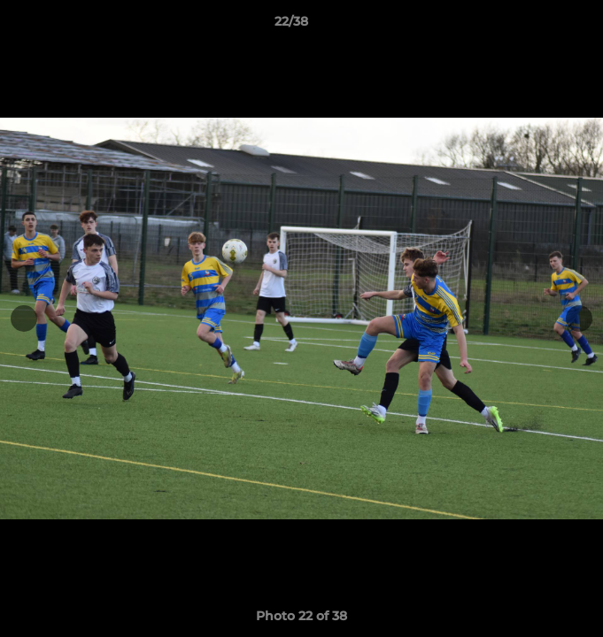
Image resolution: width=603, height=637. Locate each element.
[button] (539, 26)
